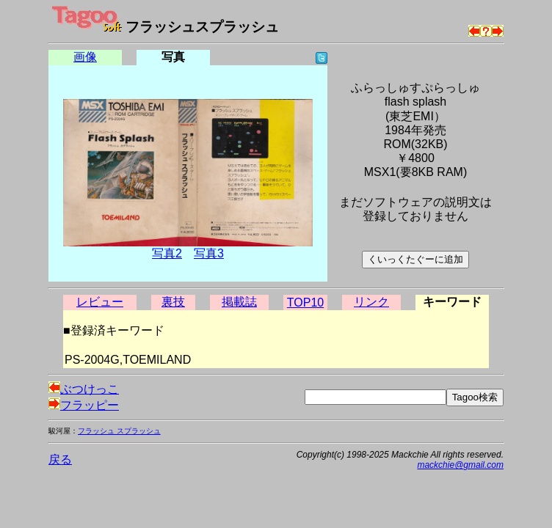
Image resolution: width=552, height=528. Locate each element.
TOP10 (305, 302)
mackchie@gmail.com (460, 465)
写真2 (167, 253)
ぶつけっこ (83, 389)
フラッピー (83, 405)
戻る (60, 459)
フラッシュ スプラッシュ (119, 431)
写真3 (209, 253)
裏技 (173, 302)
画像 (85, 57)
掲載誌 (239, 302)
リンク (371, 302)
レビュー (99, 302)
